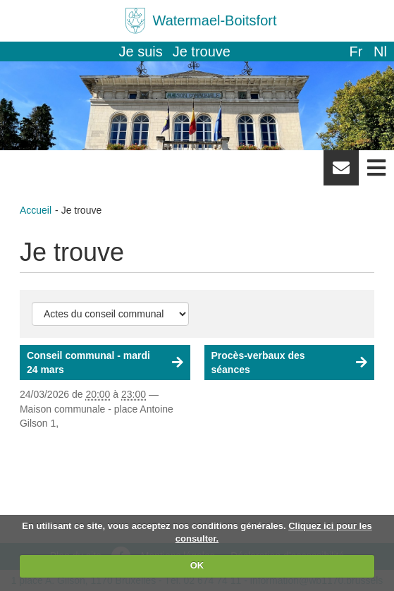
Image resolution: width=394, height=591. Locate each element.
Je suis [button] (141, 51)
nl (380, 51)
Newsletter (341, 172)
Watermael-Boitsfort (215, 20)
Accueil (35, 210)
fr (355, 51)
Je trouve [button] (201, 51)
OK (197, 565)
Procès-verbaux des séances (258, 362)
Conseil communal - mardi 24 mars (88, 362)
